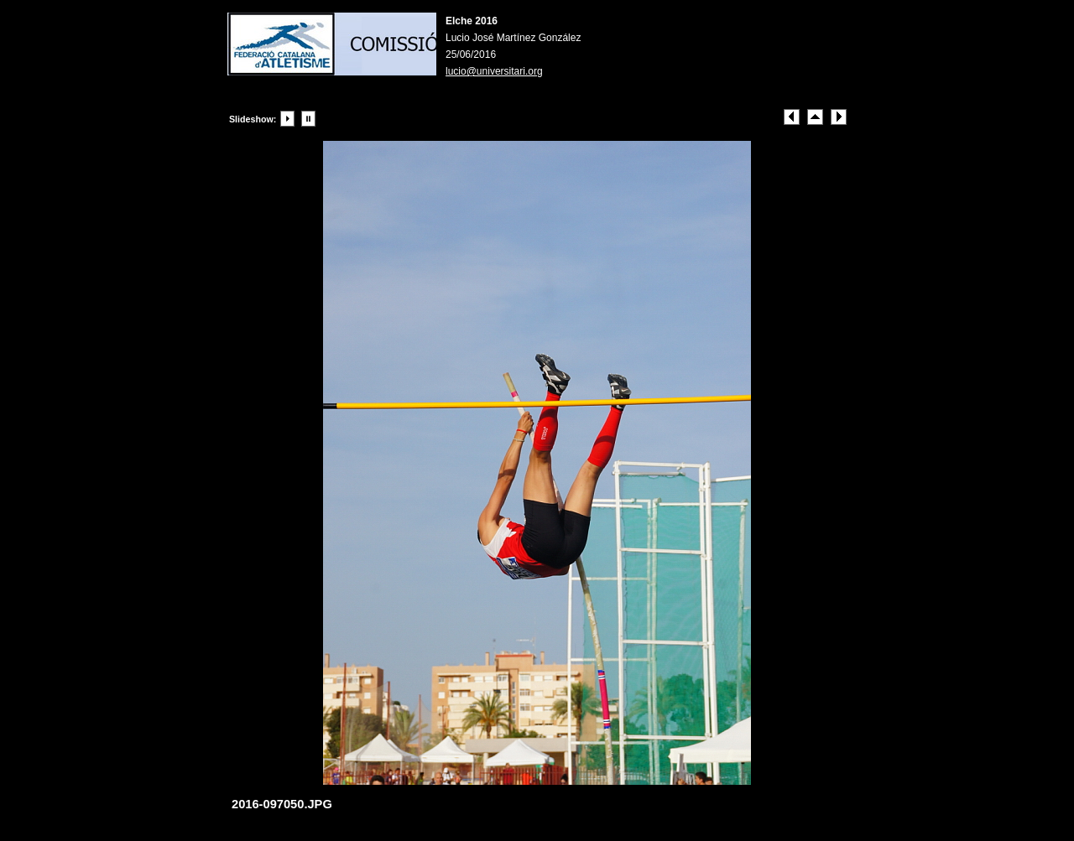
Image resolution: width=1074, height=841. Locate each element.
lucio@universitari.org (494, 71)
